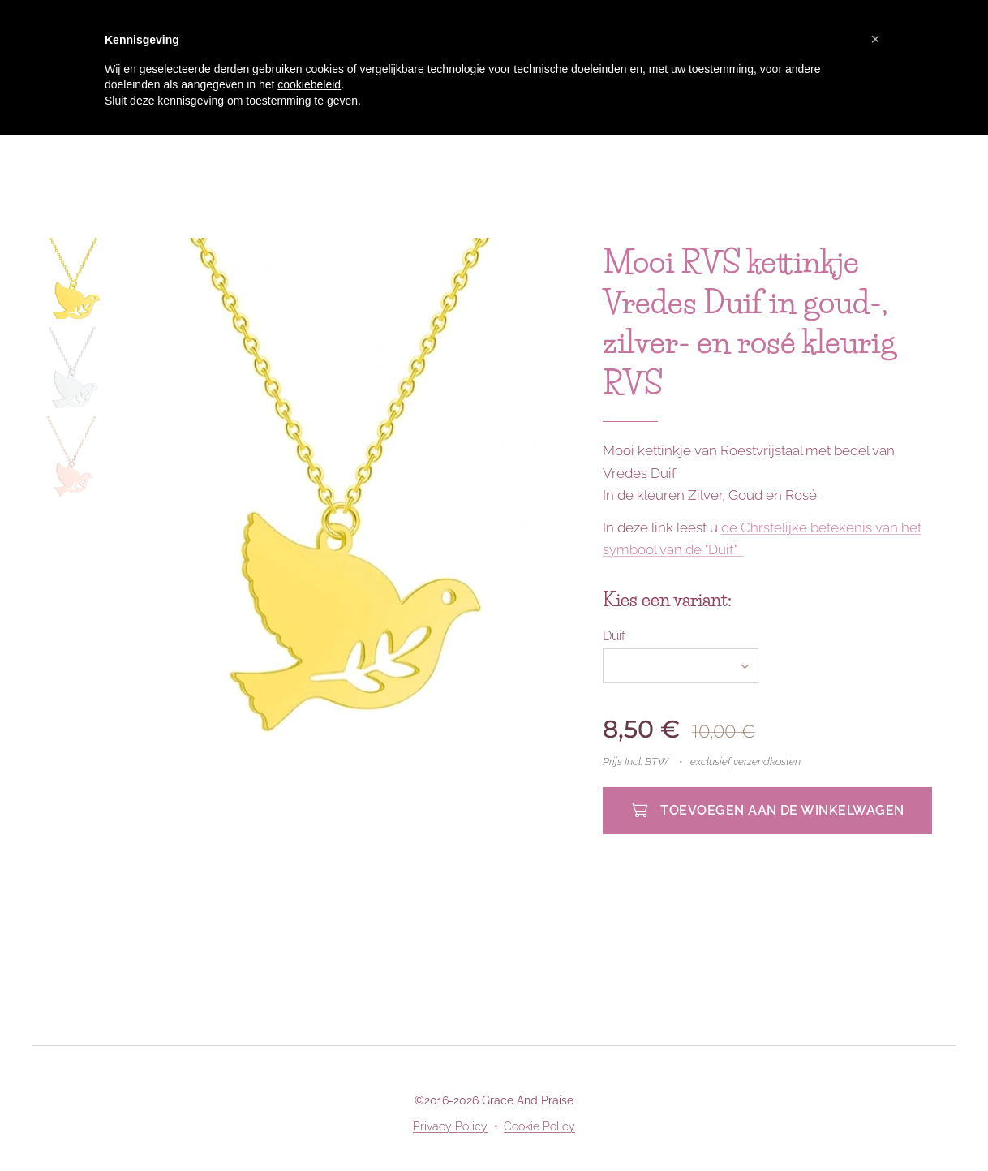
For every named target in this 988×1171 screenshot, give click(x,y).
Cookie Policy (539, 1126)
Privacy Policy (450, 1126)
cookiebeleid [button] (309, 84)
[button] (875, 39)
